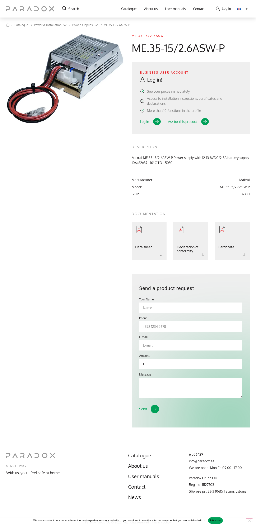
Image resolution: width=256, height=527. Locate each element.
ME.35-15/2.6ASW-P (117, 25)
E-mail (143, 336)
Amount (144, 355)
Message (145, 374)
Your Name (146, 299)
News (134, 497)
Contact (199, 9)
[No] (249, 520)
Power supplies (82, 25)
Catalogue (129, 9)
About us (151, 9)
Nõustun (215, 520)
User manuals (175, 9)
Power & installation (47, 25)
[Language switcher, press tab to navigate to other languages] (242, 8)
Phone (143, 318)
